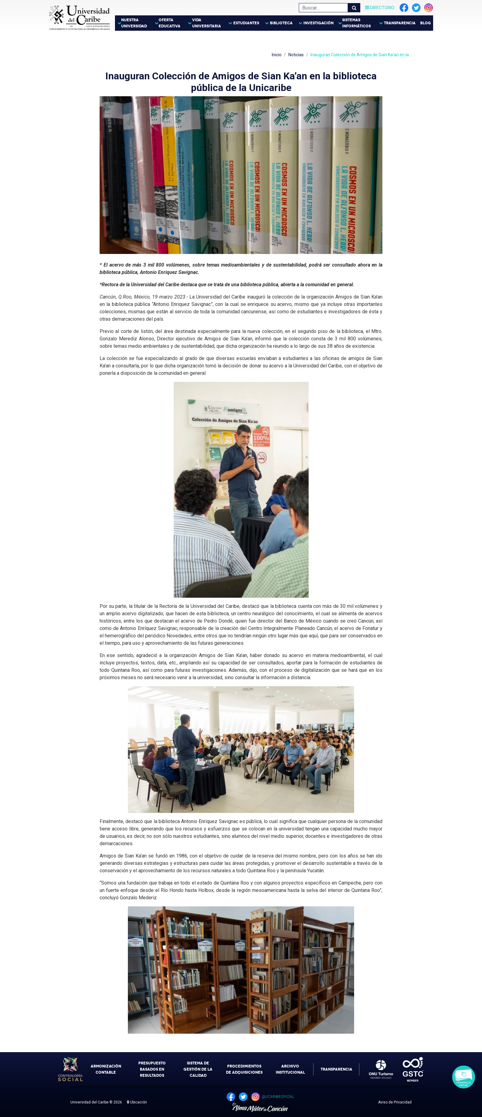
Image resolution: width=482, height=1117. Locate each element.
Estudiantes (246, 23)
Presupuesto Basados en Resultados (152, 1069)
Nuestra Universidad (134, 23)
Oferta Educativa (169, 23)
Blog (425, 23)
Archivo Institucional (290, 1069)
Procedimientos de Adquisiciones (244, 1069)
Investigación (318, 23)
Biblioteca (281, 23)
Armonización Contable (106, 1069)
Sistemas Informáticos (356, 23)
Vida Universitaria (206, 23)
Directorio (379, 7)
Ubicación (137, 1102)
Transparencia (400, 23)
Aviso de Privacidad (395, 1102)
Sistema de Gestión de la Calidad (198, 1069)
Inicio (277, 54)
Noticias (296, 54)
